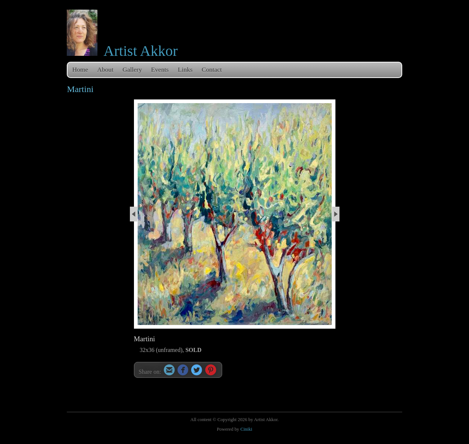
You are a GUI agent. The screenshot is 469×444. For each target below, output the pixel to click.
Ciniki (246, 429)
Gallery (132, 69)
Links (185, 69)
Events (160, 69)
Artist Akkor (140, 51)
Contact (212, 69)
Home (80, 69)
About (105, 69)
